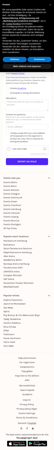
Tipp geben (27, 371)
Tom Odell (8, 346)
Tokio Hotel (9, 342)
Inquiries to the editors (27, 375)
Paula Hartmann (12, 338)
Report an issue (27, 161)
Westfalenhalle (11, 286)
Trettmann (9, 334)
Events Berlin (10, 182)
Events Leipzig (10, 216)
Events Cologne (11, 193)
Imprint (27, 400)
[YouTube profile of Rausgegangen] (33, 428)
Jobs (27, 380)
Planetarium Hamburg (15, 240)
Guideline (22, 88)
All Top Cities (10, 228)
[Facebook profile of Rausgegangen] (27, 428)
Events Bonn (10, 186)
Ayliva (6, 311)
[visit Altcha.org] (44, 148)
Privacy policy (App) (27, 408)
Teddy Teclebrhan (12, 319)
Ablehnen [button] (14, 59)
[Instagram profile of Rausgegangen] (21, 428)
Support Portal (17, 73)
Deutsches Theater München (18, 283)
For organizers (27, 362)
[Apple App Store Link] (16, 444)
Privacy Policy (27, 404)
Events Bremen (11, 190)
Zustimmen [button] (39, 59)
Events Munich (11, 220)
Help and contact (27, 358)
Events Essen (10, 201)
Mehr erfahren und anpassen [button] (27, 66)
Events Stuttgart (12, 224)
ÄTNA (6, 330)
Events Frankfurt (12, 205)
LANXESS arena (11, 271)
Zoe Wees (8, 307)
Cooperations (27, 366)
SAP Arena (8, 279)
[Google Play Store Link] (37, 444)
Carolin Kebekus (12, 322)
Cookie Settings (26, 413)
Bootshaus (9, 244)
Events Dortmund (12, 197)
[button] (50, 4)
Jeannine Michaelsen (14, 303)
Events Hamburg (12, 209)
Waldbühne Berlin (12, 260)
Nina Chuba (9, 326)
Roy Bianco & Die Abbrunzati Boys (21, 315)
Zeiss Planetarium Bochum (17, 248)
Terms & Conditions (26, 417)
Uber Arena (9, 256)
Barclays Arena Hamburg (16, 263)
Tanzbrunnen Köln (13, 267)
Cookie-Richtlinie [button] (13, 24)
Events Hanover (11, 213)
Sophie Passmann (13, 300)
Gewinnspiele (27, 390)
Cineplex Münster (12, 275)
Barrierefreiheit (27, 385)
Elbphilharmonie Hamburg (17, 252)
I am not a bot (19, 148)
